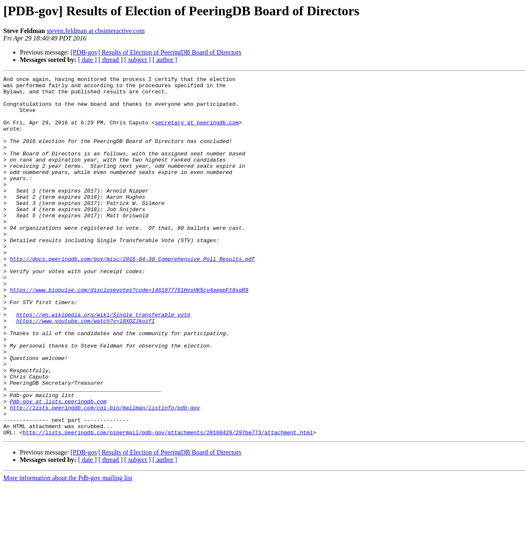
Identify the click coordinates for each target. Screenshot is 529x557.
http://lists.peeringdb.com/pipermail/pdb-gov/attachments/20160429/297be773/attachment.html (168, 504)
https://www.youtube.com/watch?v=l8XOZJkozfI (85, 370)
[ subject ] (137, 59)
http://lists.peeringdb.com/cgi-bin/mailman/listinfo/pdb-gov (105, 474)
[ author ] (165, 59)
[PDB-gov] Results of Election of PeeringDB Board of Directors (156, 52)
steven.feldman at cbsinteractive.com (96, 30)
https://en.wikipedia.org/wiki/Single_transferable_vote (103, 363)
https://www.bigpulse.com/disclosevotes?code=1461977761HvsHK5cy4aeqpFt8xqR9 (129, 333)
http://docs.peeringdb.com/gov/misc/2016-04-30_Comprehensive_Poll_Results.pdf (132, 296)
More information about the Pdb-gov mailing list (67, 549)
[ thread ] (110, 59)
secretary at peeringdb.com (197, 132)
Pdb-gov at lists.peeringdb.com (58, 467)
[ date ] (87, 59)
